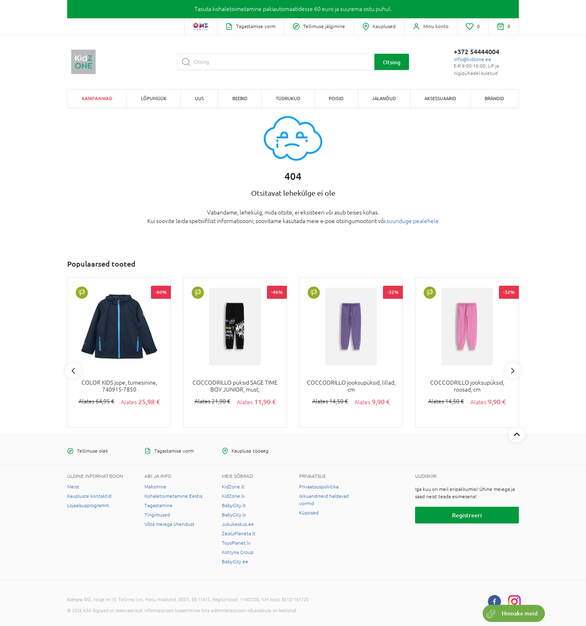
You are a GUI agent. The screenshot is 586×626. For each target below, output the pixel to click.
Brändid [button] (494, 98)
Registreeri (467, 515)
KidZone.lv (233, 496)
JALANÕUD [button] (384, 98)
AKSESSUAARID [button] (440, 98)
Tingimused (157, 515)
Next (513, 371)
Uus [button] (199, 98)
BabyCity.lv (234, 515)
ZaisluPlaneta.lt (239, 533)
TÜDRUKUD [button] (288, 98)
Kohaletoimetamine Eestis (173, 496)
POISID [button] (336, 98)
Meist (73, 487)
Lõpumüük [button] (153, 98)
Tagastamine (158, 505)
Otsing (391, 62)
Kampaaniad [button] (97, 98)
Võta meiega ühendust (169, 524)
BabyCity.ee (235, 562)
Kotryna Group (238, 552)
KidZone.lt (233, 487)
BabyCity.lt (234, 505)
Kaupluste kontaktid (89, 496)
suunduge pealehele (413, 221)
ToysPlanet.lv (236, 543)
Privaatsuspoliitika (319, 487)
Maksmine (155, 487)
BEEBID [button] (239, 98)
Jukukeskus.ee (238, 524)
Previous (73, 371)
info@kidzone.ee (472, 59)
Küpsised (309, 513)
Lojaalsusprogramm (88, 505)
